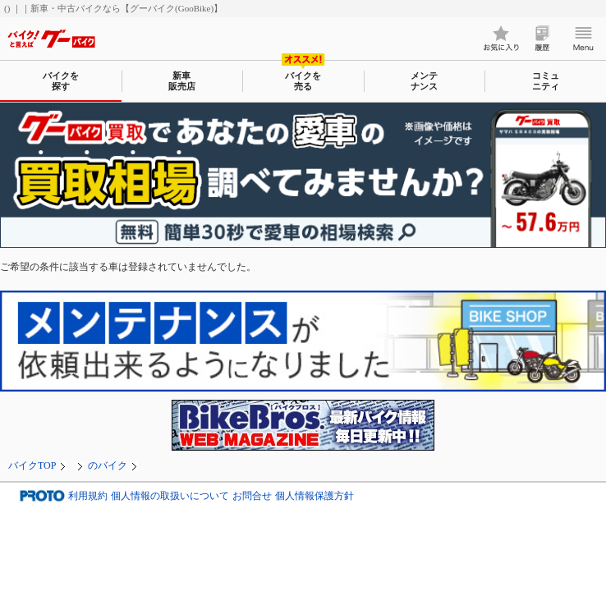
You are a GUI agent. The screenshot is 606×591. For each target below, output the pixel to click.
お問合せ (252, 496)
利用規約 (88, 496)
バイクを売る (303, 81)
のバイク (107, 465)
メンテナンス (424, 81)
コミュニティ (545, 81)
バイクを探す (61, 81)
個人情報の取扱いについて (170, 496)
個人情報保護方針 (314, 496)
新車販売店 (181, 81)
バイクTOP (32, 465)
